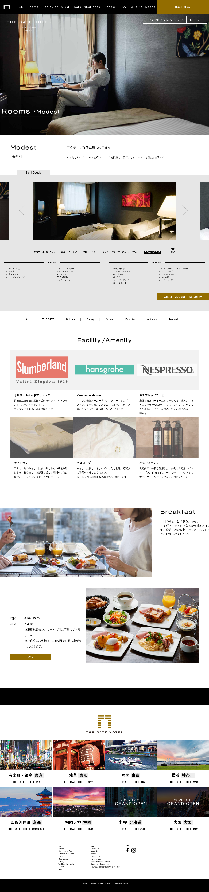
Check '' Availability (183, 296)
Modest (173, 319)
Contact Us (95, 849)
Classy (90, 319)
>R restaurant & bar (66, 854)
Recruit (93, 854)
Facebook (127, 850)
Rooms (61, 849)
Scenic (109, 319)
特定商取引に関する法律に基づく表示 (105, 867)
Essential (130, 319)
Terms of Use (96, 859)
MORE (30, 657)
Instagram (133, 850)
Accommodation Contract (100, 862)
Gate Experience (65, 859)
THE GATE (48, 319)
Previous (22, 210)
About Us (94, 851)
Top (60, 846)
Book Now (183, 7)
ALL (28, 319)
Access (61, 867)
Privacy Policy (96, 856)
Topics (61, 869)
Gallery (61, 862)
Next (185, 210)
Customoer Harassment (100, 864)
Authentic (152, 319)
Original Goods (143, 7)
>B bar (61, 856)
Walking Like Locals (66, 864)
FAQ (92, 846)
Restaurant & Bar (65, 851)
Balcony (70, 319)
